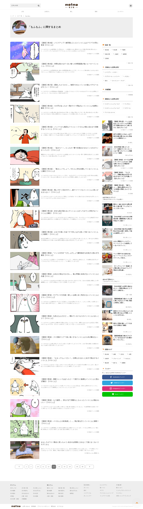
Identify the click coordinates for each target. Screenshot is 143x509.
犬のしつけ (13, 488)
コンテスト (120, 11)
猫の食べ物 (61, 488)
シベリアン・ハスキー (110, 72)
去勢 (129, 354)
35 (77, 466)
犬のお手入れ (36, 490)
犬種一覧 (129, 85)
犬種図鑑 (129, 95)
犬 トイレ (86, 487)
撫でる (114, 363)
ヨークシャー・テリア (117, 81)
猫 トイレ (102, 487)
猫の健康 (49, 490)
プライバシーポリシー (43, 506)
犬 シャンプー (87, 496)
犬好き (121, 354)
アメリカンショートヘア (106, 493)
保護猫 (122, 363)
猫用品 (72, 493)
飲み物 (106, 354)
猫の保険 (60, 496)
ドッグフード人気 (105, 496)
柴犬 (105, 81)
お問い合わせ (26, 506)
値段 (114, 354)
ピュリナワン (103, 485)
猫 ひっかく (119, 487)
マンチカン (127, 104)
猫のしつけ (50, 488)
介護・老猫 (50, 496)
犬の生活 (35, 493)
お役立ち (47, 11)
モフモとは (60, 506)
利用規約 (33, 506)
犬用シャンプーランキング (123, 496)
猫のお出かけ (50, 493)
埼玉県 (114, 50)
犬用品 (12, 496)
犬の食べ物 (25, 488)
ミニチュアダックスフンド (123, 490)
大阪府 (115, 54)
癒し (71, 11)
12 (48, 466)
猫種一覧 (129, 117)
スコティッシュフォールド (111, 104)
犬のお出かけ (25, 493)
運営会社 (53, 506)
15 (64, 466)
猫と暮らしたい (74, 488)
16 (70, 466)
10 (38, 466)
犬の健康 (12, 490)
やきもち (127, 358)
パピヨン (126, 76)
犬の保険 (35, 496)
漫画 (96, 11)
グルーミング (116, 358)
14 (59, 466)
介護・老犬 (25, 496)
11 (43, 466)
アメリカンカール (109, 112)
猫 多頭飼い (87, 485)
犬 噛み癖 (118, 485)
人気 (22, 11)
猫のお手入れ (73, 490)
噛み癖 (106, 363)
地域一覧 (129, 63)
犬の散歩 (12, 493)
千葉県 (122, 50)
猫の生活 (60, 493)
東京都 (106, 50)
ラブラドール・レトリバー (111, 76)
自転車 (106, 358)
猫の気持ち (61, 490)
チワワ (102, 490)
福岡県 (124, 54)
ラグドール (127, 108)
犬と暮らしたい (37, 488)
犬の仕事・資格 (14, 499)
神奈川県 (106, 54)
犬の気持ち (25, 490)
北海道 (106, 58)
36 (82, 466)
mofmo (71, 5)
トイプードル (87, 493)
